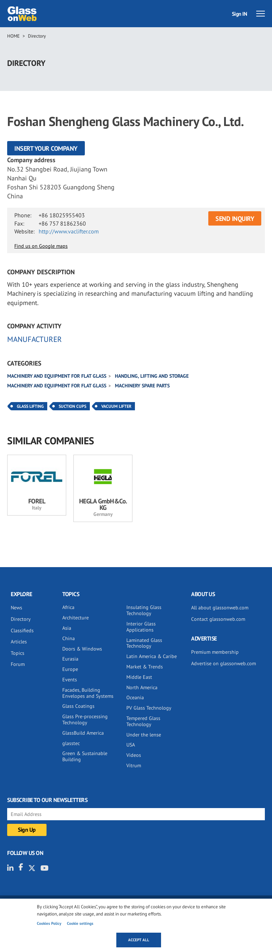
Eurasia (70, 659)
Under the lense (143, 734)
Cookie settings (80, 923)
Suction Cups (72, 406)
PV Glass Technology (148, 708)
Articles (19, 641)
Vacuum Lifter (116, 406)
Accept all (138, 939)
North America (141, 687)
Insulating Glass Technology (143, 610)
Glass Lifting (30, 406)
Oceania (135, 697)
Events (69, 679)
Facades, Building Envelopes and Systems (87, 693)
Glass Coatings (78, 706)
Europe (70, 669)
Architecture (75, 617)
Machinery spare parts (142, 385)
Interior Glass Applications (141, 626)
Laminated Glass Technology (144, 643)
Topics (17, 653)
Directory (37, 36)
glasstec (71, 743)
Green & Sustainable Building (84, 756)
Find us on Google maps (41, 246)
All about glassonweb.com (219, 607)
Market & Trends (144, 666)
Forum (18, 664)
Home (13, 36)
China (68, 638)
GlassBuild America (83, 733)
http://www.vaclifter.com (69, 231)
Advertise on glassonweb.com (223, 663)
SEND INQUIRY (234, 218)
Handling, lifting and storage (152, 376)
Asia (66, 628)
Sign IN (239, 13)
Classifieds (22, 630)
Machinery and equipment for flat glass (56, 376)
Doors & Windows (82, 649)
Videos (133, 755)
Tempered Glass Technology (143, 721)
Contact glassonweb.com (218, 619)
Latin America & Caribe (151, 656)
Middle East (139, 677)
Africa (68, 607)
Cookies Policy (49, 923)
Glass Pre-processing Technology (85, 719)
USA (130, 744)
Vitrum (133, 765)
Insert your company (46, 148)
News (16, 607)
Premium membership (215, 652)
